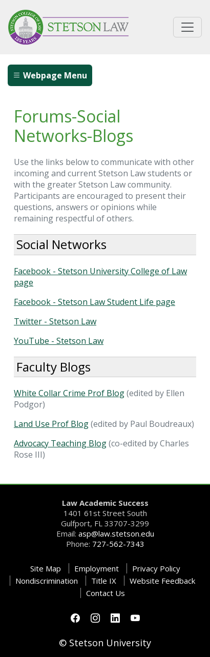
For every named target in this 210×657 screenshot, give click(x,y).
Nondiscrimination (46, 581)
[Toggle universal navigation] (187, 27)
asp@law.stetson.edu (116, 533)
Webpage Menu (50, 75)
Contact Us (105, 593)
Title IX (103, 581)
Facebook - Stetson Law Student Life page (94, 301)
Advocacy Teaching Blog (60, 443)
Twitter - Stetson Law (55, 321)
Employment (96, 568)
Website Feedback (162, 581)
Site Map (45, 568)
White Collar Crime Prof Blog (69, 393)
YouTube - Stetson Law (58, 340)
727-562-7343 (118, 544)
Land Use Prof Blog (51, 423)
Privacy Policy (156, 568)
